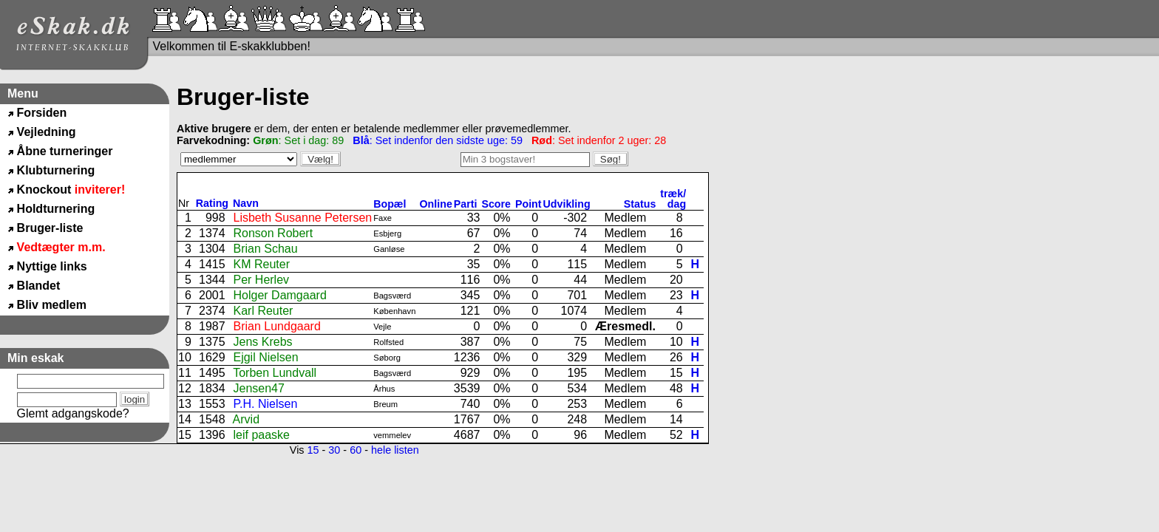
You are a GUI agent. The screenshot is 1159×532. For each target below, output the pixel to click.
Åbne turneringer (65, 151)
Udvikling (567, 204)
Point (528, 204)
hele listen (395, 450)
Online (436, 204)
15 (313, 450)
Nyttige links (52, 266)
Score (497, 204)
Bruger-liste (50, 228)
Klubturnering (56, 170)
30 (334, 450)
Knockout (71, 189)
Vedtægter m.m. (61, 247)
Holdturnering (56, 208)
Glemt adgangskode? (73, 413)
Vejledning (46, 132)
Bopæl (389, 204)
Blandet (39, 285)
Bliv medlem (51, 305)
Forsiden (42, 112)
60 (355, 450)
